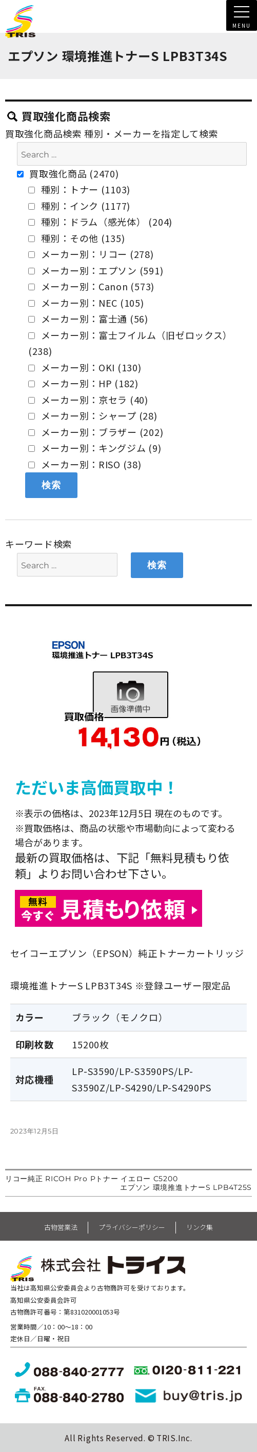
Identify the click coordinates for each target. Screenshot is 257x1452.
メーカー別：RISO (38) (85, 464)
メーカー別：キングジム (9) (95, 447)
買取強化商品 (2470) (68, 173)
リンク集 (199, 1227)
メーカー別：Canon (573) (91, 286)
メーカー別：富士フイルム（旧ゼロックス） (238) (130, 343)
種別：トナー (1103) (79, 189)
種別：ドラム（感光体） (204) (100, 221)
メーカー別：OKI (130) (85, 367)
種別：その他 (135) (76, 238)
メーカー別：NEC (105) (86, 302)
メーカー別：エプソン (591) (95, 270)
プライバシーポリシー (131, 1227)
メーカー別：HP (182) (83, 383)
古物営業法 (60, 1227)
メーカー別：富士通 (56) (88, 318)
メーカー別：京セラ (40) (88, 399)
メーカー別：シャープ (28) (92, 415)
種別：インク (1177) (79, 205)
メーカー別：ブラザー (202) (95, 432)
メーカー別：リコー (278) (91, 254)
